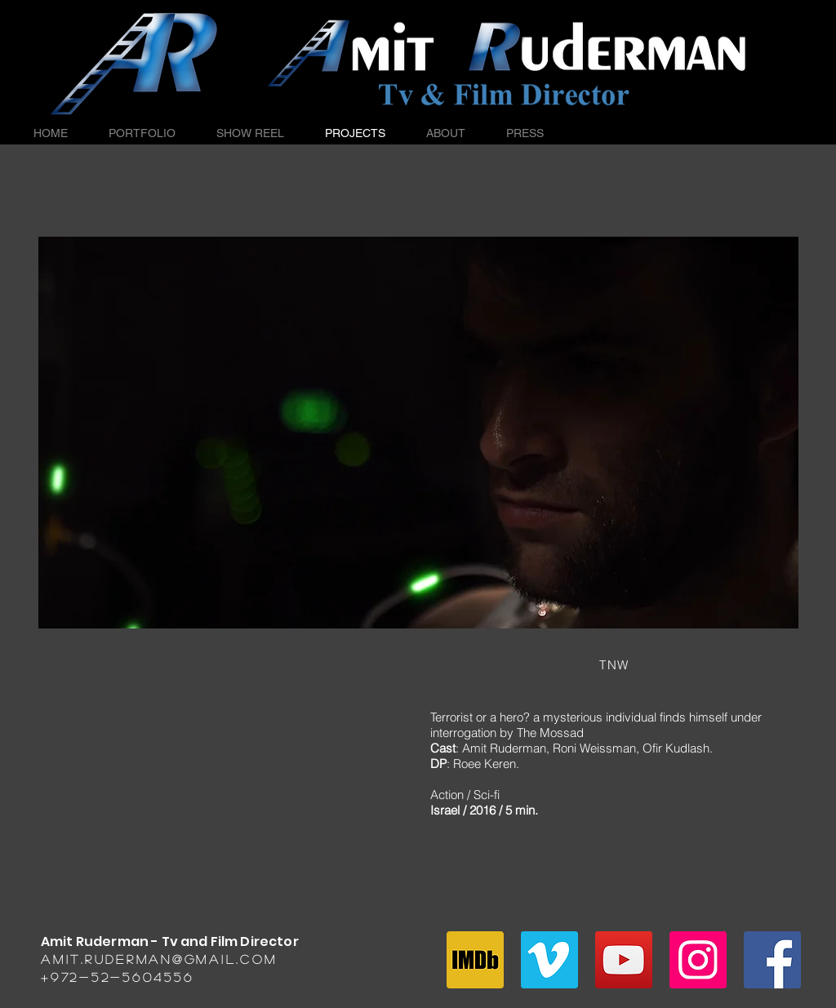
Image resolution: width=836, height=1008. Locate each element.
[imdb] (475, 959)
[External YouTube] (222, 789)
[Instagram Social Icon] (698, 959)
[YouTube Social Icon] (623, 959)
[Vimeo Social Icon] (549, 959)
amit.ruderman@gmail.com (159, 958)
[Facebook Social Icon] (772, 959)
